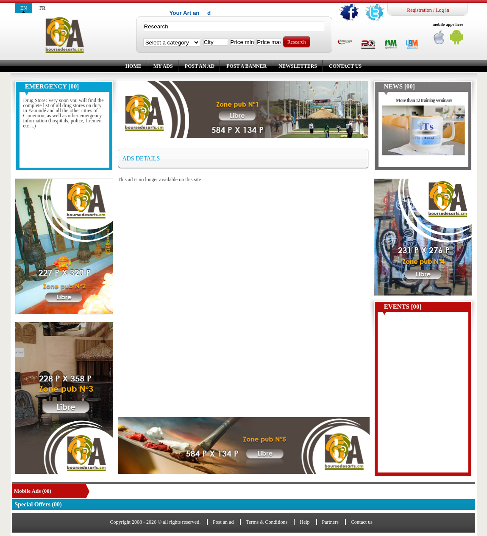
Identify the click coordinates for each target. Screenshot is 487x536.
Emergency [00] (52, 86)
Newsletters (297, 66)
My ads (163, 66)
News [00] (399, 86)
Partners (330, 522)
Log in (442, 10)
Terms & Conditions (266, 522)
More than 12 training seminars (424, 100)
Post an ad (199, 66)
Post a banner (246, 66)
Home (133, 66)
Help (304, 522)
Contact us (345, 66)
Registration (419, 10)
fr (42, 8)
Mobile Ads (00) (32, 491)
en (23, 8)
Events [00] (403, 306)
